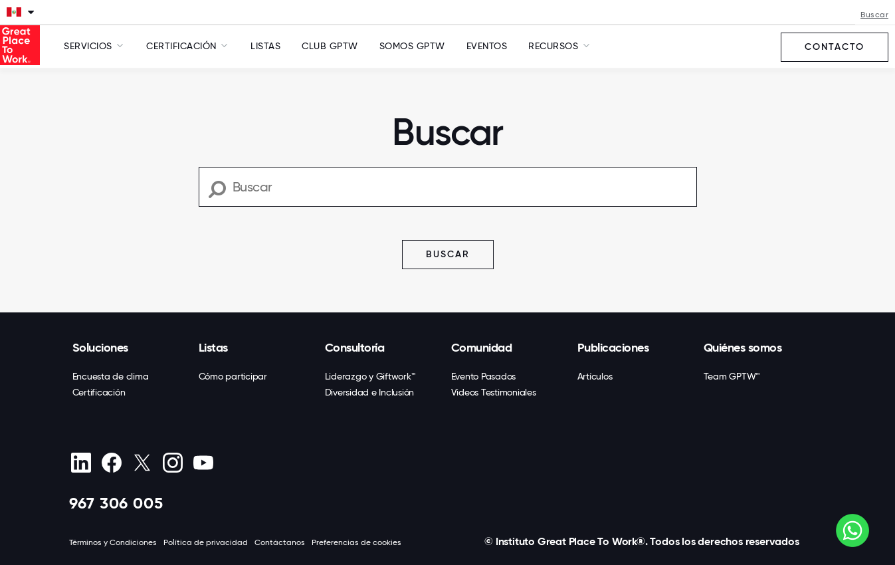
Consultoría (355, 347)
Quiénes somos (743, 347)
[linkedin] (81, 463)
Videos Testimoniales (493, 392)
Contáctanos (279, 542)
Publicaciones (613, 347)
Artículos (595, 376)
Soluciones (100, 347)
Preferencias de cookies (356, 542)
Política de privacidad (205, 542)
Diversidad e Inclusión (370, 392)
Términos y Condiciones (113, 542)
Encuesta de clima (110, 376)
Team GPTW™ (732, 376)
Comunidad (481, 347)
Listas (265, 46)
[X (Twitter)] (142, 463)
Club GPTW (330, 46)
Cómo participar (233, 376)
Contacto (834, 47)
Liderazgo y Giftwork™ (370, 376)
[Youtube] (203, 463)
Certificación (99, 392)
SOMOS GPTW (412, 46)
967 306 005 (116, 502)
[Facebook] (112, 463)
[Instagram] (173, 463)
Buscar (874, 14)
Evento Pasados (483, 376)
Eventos (487, 46)
